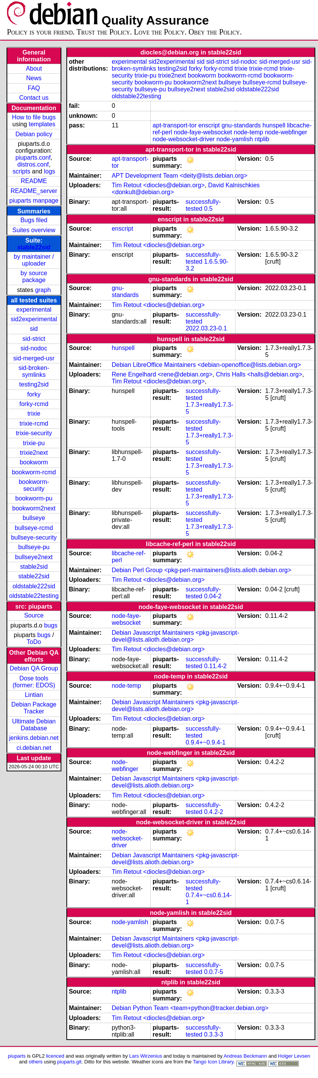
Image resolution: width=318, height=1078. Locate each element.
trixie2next (34, 452)
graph (43, 290)
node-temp (249, 132)
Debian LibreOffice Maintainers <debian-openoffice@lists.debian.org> (206, 365)
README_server (33, 191)
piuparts (17, 1056)
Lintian (34, 695)
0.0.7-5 (213, 972)
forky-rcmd (34, 404)
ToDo (34, 642)
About (34, 68)
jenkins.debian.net (34, 738)
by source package (34, 276)
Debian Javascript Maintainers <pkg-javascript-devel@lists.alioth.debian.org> (175, 636)
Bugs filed (33, 220)
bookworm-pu (34, 498)
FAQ (34, 88)
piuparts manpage (33, 200)
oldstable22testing (34, 596)
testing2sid (34, 384)
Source (34, 615)
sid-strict (34, 338)
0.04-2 (212, 596)
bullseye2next (34, 557)
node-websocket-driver (184, 139)
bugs (51, 625)
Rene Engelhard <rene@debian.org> (162, 374)
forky (34, 394)
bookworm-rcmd (34, 472)
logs (49, 171)
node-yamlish (234, 139)
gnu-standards (240, 125)
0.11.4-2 (215, 666)
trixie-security (34, 433)
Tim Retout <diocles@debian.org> (158, 185)
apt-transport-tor (175, 125)
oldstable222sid (34, 586)
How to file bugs (34, 117)
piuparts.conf (33, 157)
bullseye (34, 518)
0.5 (208, 208)
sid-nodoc (34, 348)
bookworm (34, 462)
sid (34, 328)
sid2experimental (34, 319)
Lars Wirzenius (145, 1056)
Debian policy (33, 134)
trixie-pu (34, 443)
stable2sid (34, 566)
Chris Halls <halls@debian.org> (259, 374)
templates (42, 124)
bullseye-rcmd (34, 528)
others (36, 1062)
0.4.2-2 (213, 812)
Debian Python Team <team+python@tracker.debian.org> (190, 1008)
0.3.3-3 (213, 1034)
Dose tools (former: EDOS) (34, 681)
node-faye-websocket (203, 132)
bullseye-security (34, 537)
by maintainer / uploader (34, 260)
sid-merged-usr (33, 358)
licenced (55, 1056)
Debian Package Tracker (34, 708)
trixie (33, 413)
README (34, 181)
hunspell (273, 125)
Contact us (33, 97)
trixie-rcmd (34, 423)
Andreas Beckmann (245, 1056)
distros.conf (33, 164)
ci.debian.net (33, 748)
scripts (21, 171)
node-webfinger (286, 132)
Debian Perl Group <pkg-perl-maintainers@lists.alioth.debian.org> (201, 570)
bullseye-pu (33, 547)
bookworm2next (34, 508)
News (33, 78)
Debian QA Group (34, 668)
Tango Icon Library (213, 1062)
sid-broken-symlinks (33, 371)
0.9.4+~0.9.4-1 (206, 742)
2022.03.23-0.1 (206, 328)
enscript (209, 125)
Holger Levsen (294, 1056)
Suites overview (33, 230)
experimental (33, 309)
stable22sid (34, 247)
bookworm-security (34, 485)
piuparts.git (69, 1062)
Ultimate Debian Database (34, 724)
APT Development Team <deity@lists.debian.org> (179, 175)
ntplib (262, 139)
